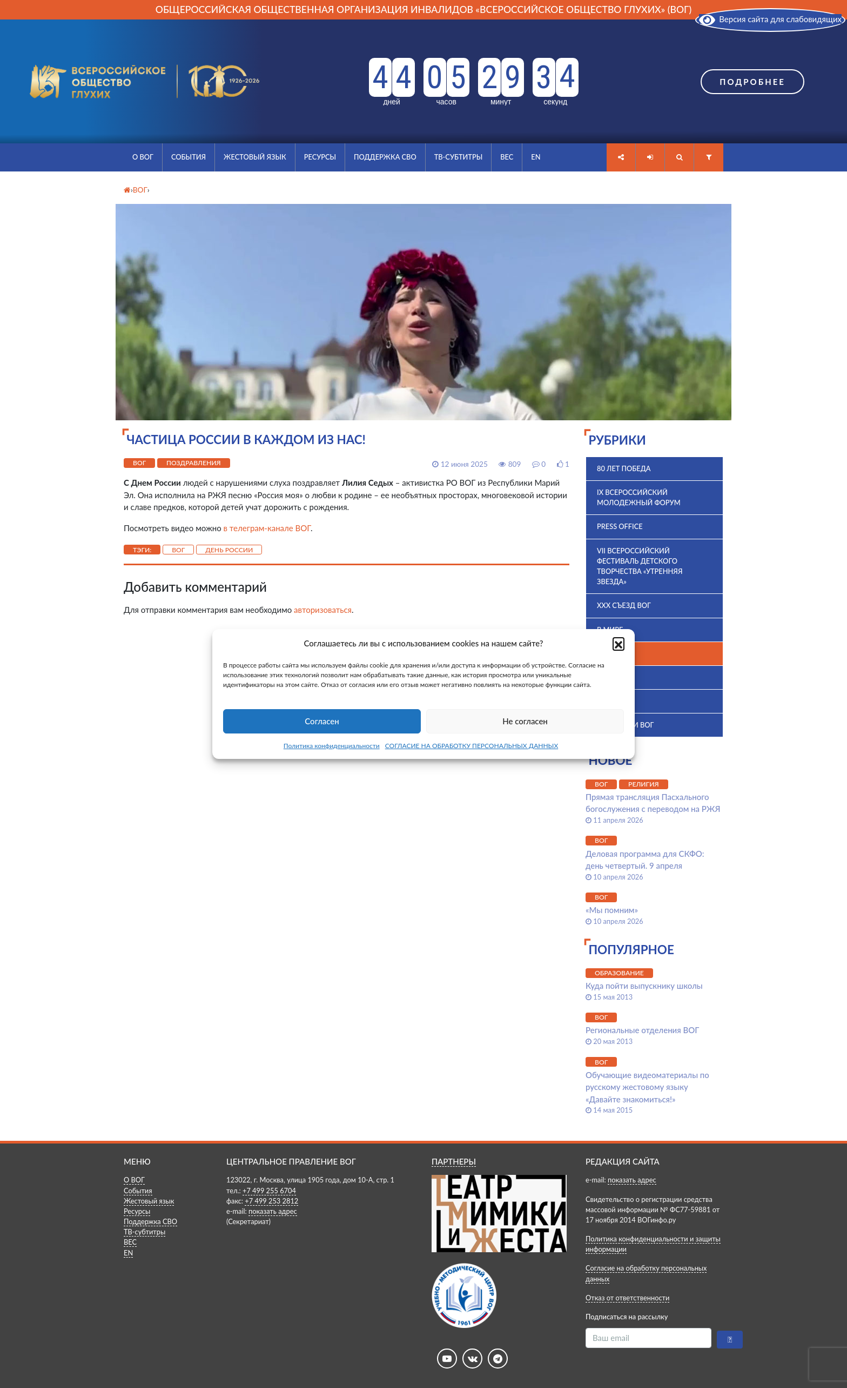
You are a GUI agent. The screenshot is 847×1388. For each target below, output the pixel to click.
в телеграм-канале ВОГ (267, 528)
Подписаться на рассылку (627, 1316)
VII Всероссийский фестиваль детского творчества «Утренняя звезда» (639, 566)
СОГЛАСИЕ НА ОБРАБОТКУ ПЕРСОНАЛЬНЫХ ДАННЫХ (472, 746)
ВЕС (506, 157)
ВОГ (139, 463)
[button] (618, 643)
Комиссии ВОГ (625, 725)
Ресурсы (320, 157)
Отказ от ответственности (627, 1297)
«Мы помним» (612, 910)
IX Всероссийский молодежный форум (639, 497)
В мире (610, 629)
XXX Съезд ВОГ (624, 605)
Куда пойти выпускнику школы (644, 985)
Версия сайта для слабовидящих (770, 19)
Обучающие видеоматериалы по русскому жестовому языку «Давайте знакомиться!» (647, 1087)
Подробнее (752, 82)
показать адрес (272, 1211)
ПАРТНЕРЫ (454, 1161)
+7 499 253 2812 (271, 1201)
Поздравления (193, 463)
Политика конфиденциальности (332, 746)
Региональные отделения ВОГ (642, 1030)
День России (229, 550)
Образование (619, 973)
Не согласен (525, 721)
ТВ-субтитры (458, 157)
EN (535, 157)
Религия (643, 784)
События (188, 157)
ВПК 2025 (613, 677)
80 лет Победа (624, 468)
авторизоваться (323, 609)
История (613, 701)
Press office (620, 526)
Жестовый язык (255, 157)
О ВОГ (142, 157)
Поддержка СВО (385, 157)
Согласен (322, 721)
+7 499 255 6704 (269, 1190)
